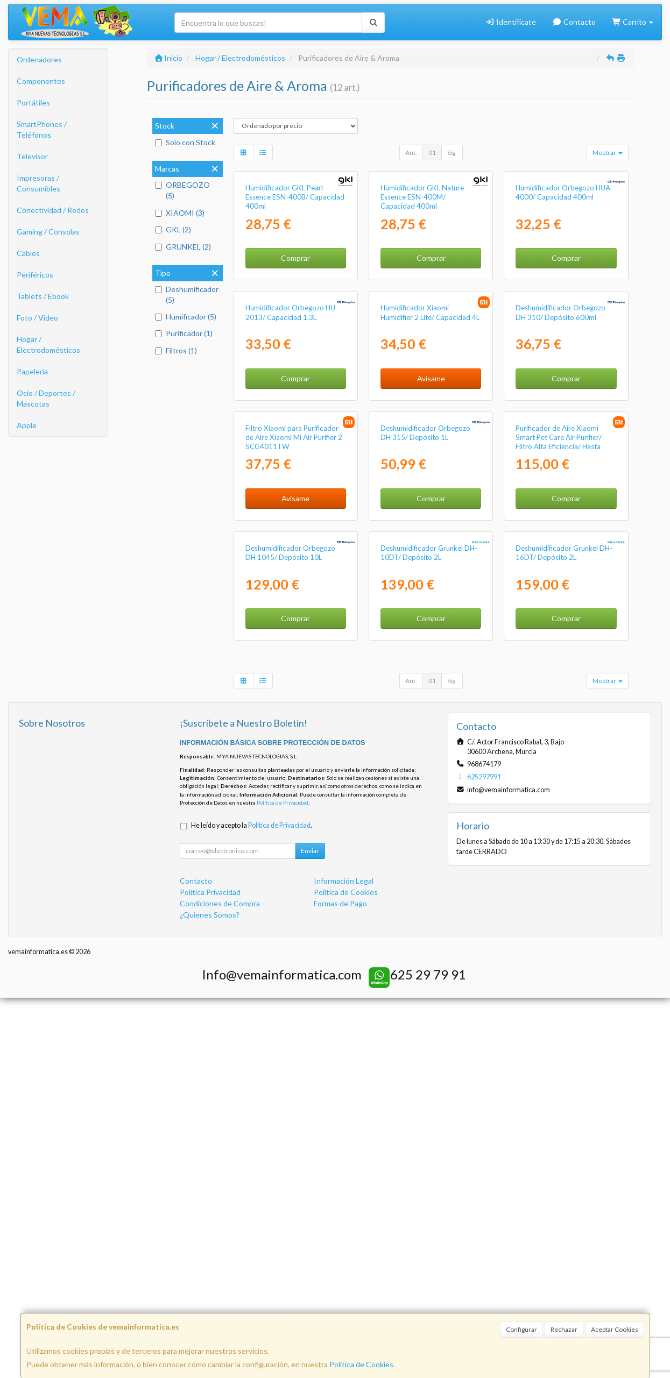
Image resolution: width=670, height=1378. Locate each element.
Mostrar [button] (608, 152)
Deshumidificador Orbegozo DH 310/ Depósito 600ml (560, 503)
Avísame (431, 568)
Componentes (41, 81)
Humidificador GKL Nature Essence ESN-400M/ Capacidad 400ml (422, 292)
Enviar (310, 1231)
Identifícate (511, 21)
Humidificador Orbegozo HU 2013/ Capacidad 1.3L (290, 503)
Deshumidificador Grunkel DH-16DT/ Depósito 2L (564, 933)
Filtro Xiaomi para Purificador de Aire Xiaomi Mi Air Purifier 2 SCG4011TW (293, 722)
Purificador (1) (184, 333)
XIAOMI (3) (179, 212)
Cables (28, 253)
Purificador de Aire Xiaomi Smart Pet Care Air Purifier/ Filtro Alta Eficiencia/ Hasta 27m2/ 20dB (559, 727)
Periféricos (35, 274)
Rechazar (564, 1329)
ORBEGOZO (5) (182, 190)
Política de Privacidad (282, 1183)
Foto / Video (37, 317)
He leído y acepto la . (251, 1206)
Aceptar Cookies (614, 1329)
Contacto (574, 21)
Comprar (295, 353)
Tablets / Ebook (43, 296)
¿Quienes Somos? (209, 1294)
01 (432, 152)
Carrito (633, 21)
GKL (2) (173, 229)
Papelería (32, 371)
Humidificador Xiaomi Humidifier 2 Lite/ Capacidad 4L (429, 503)
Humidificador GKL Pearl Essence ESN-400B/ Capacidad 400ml (294, 292)
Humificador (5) (185, 316)
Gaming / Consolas (48, 231)
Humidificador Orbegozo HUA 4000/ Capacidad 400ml (563, 287)
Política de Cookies (361, 1364)
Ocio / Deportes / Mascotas (46, 398)
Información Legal (343, 1261)
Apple (27, 425)
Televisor (32, 156)
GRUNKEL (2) (183, 246)
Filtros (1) (176, 350)
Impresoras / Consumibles (38, 183)
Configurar (521, 1329)
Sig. (452, 152)
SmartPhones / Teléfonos (42, 129)
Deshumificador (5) (186, 294)
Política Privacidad (210, 1272)
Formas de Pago (340, 1283)
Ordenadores (39, 59)
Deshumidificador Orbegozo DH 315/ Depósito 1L (425, 718)
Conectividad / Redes (53, 210)
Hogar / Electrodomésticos (48, 344)
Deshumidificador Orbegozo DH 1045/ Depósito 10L (290, 933)
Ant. (411, 152)
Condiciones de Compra (220, 1283)
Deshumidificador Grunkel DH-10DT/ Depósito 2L (428, 933)
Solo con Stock (185, 142)
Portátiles (33, 102)
